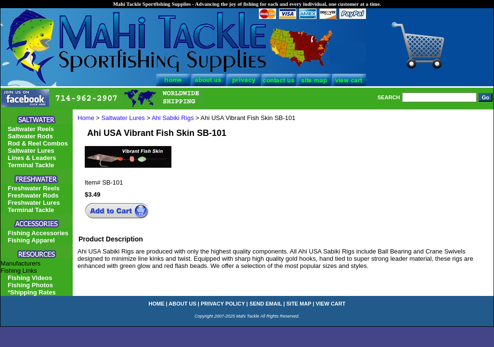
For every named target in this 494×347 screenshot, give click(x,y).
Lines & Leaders (32, 157)
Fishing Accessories (38, 233)
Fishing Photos (30, 285)
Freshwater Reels (34, 188)
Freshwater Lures (34, 202)
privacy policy (223, 304)
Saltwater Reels (31, 129)
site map (299, 304)
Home (86, 117)
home (157, 304)
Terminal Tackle (31, 165)
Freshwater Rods (33, 195)
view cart (331, 304)
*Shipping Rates (32, 292)
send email (265, 304)
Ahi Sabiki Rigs (173, 117)
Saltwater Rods (30, 136)
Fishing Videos (30, 277)
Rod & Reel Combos (38, 143)
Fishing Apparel (31, 240)
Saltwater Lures (123, 117)
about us (182, 304)
